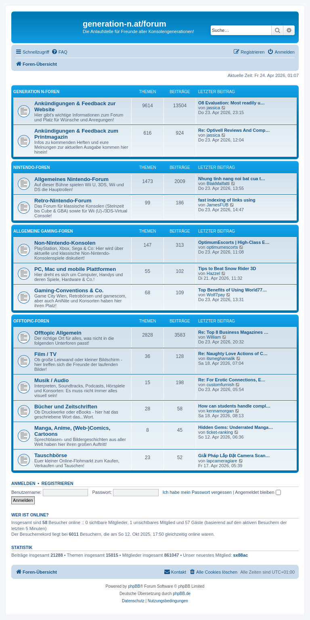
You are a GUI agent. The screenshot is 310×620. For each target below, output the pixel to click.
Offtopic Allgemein (58, 333)
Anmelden (23, 483)
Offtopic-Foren (31, 321)
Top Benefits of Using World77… (232, 289)
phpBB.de (182, 593)
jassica (213, 107)
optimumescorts (222, 247)
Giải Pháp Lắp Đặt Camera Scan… (234, 455)
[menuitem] (59, 52)
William (214, 337)
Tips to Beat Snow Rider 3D (227, 268)
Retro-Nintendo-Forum (62, 201)
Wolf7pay (216, 294)
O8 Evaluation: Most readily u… (231, 102)
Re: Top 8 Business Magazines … (233, 332)
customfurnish (220, 384)
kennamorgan (220, 410)
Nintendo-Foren (31, 167)
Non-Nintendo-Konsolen (65, 243)
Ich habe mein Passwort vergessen (197, 492)
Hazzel (213, 273)
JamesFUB (217, 204)
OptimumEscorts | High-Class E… (234, 242)
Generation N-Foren (36, 91)
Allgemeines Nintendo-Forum (71, 179)
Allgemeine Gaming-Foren (43, 231)
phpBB (134, 586)
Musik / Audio (51, 380)
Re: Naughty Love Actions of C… (233, 353)
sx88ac (240, 555)
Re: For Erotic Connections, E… (232, 379)
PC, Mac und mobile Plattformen (75, 269)
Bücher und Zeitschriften (65, 407)
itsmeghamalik (221, 358)
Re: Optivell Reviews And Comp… (234, 130)
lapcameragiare (222, 460)
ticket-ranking (220, 432)
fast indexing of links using (227, 200)
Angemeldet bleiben (258, 492)
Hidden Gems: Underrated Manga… (235, 427)
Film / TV (45, 354)
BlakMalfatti (218, 183)
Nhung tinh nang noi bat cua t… (231, 178)
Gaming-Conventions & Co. (68, 290)
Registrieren (57, 483)
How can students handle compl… (234, 406)
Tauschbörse (50, 455)
